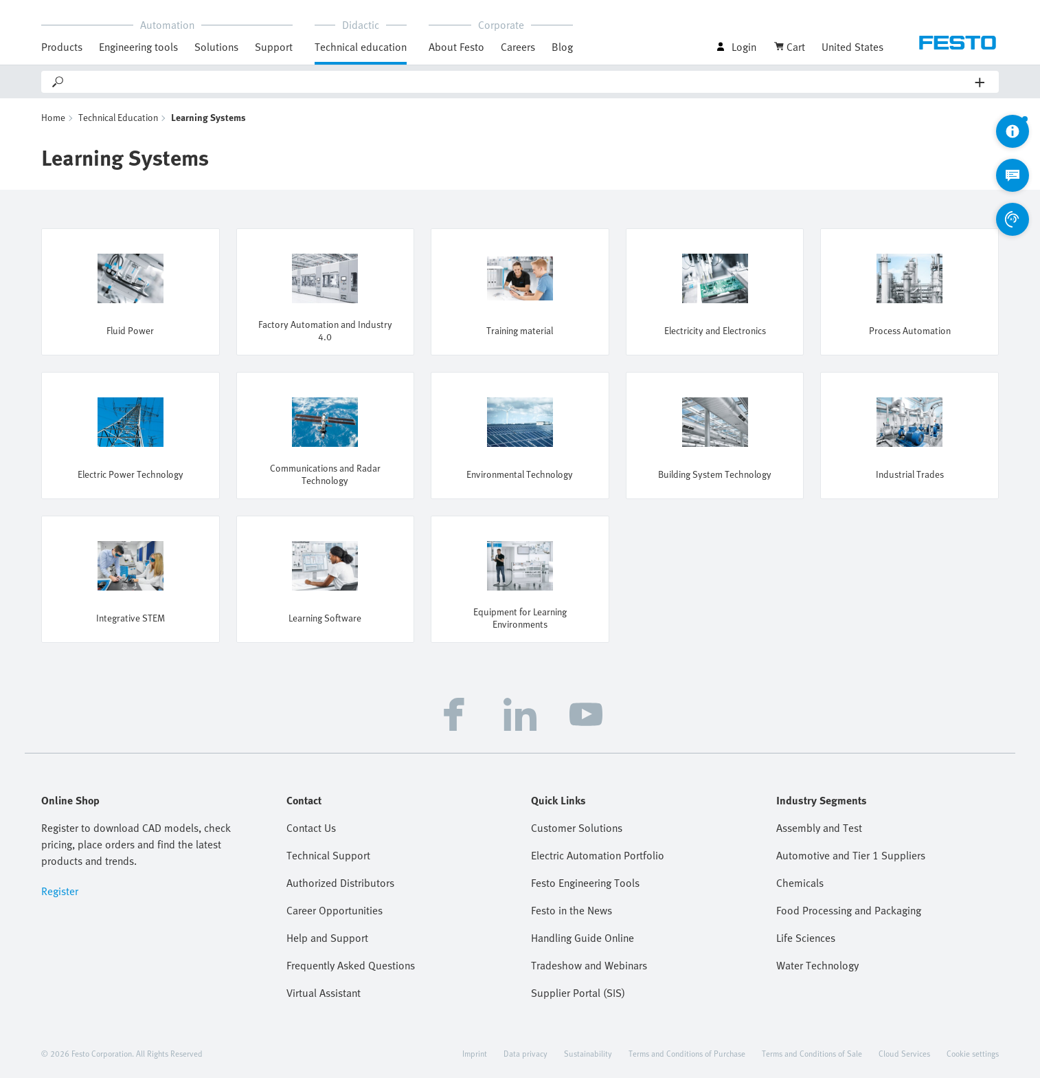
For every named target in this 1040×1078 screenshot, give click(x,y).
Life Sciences (805, 938)
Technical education (361, 46)
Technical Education (118, 117)
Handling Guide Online (582, 938)
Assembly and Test (819, 828)
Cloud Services (904, 1053)
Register (59, 891)
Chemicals (800, 882)
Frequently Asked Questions (350, 965)
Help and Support (327, 938)
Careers (518, 46)
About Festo (456, 46)
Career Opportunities (334, 910)
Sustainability (588, 1053)
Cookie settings (973, 1053)
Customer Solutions (576, 828)
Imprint (474, 1053)
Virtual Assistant (323, 992)
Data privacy (525, 1053)
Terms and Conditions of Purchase (687, 1053)
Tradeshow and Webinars (589, 965)
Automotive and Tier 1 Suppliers (850, 855)
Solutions (216, 46)
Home (53, 117)
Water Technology (817, 965)
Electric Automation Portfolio (597, 855)
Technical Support (328, 855)
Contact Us (311, 828)
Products (61, 46)
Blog (562, 46)
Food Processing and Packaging (848, 910)
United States (852, 46)
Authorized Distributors (340, 882)
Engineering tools (138, 46)
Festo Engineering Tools (585, 882)
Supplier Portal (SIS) (578, 992)
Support (274, 46)
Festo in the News (571, 910)
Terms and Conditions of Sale (812, 1053)
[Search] (520, 82)
